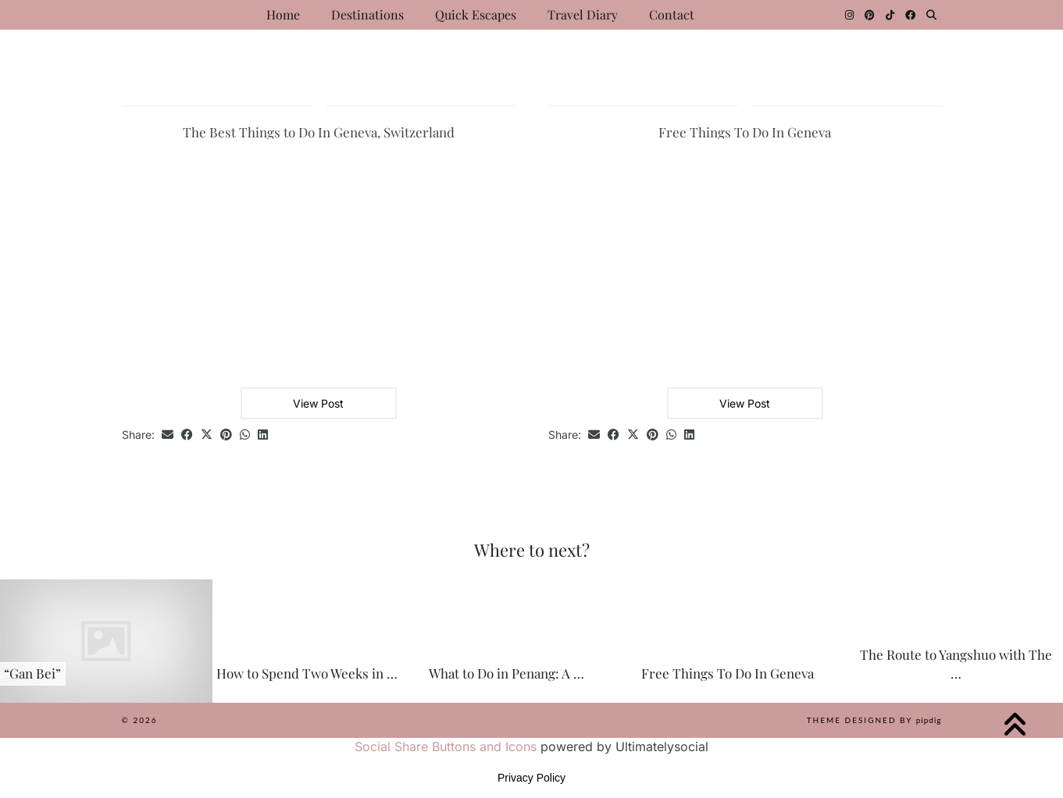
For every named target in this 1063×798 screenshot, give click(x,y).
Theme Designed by (874, 720)
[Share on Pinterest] (226, 435)
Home (283, 14)
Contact (671, 14)
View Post (318, 403)
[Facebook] (910, 15)
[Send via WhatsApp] (245, 435)
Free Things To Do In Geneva (744, 132)
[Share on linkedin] (263, 435)
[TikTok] (890, 15)
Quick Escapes (475, 14)
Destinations (367, 14)
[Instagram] (849, 15)
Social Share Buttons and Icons (446, 746)
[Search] (931, 15)
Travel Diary (583, 14)
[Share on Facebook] (187, 435)
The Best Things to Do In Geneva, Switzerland (319, 132)
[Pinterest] (870, 15)
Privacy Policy (531, 777)
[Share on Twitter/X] (206, 435)
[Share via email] (167, 435)
